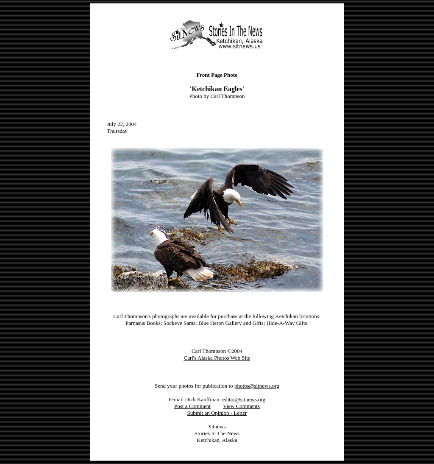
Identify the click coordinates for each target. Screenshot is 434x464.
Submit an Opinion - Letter (217, 413)
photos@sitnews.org (256, 386)
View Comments (241, 406)
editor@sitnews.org (243, 399)
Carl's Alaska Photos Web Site (217, 358)
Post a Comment (192, 406)
